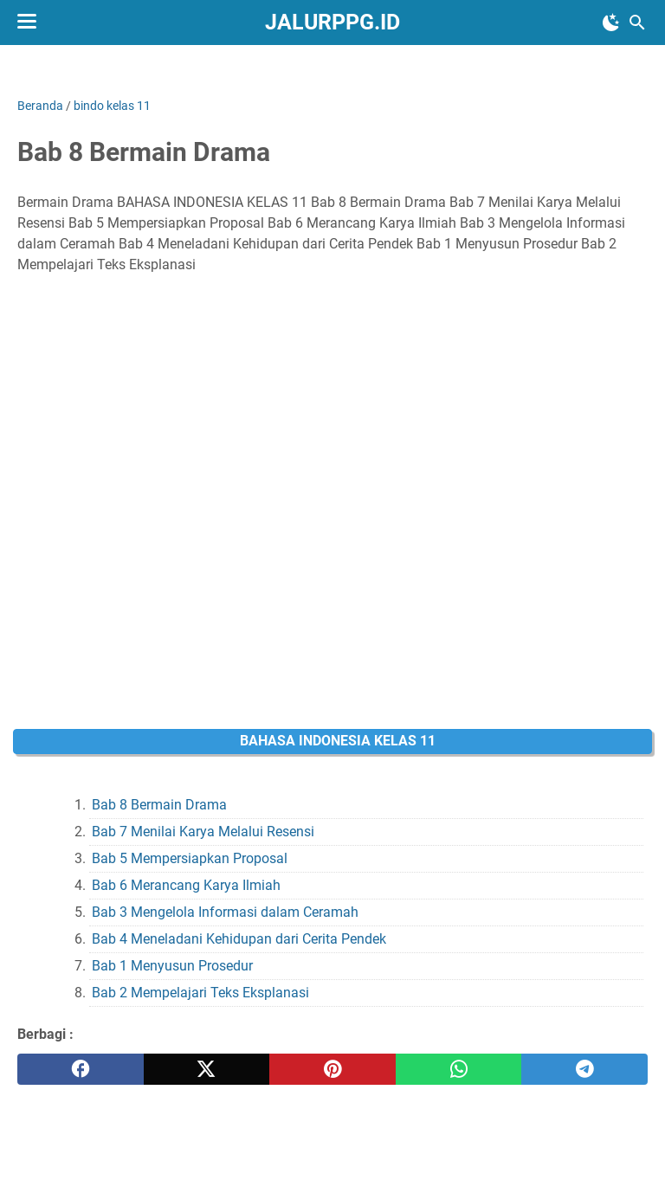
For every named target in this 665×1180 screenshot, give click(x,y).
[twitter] (207, 1069)
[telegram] (584, 1069)
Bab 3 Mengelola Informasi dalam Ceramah (225, 912)
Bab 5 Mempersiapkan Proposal (189, 858)
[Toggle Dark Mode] (611, 22)
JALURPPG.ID (332, 22)
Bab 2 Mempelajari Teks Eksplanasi (200, 992)
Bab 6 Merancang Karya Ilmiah (186, 885)
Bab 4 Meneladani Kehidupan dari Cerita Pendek (239, 939)
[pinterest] (332, 1069)
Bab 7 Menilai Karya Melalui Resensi (203, 831)
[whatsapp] (459, 1069)
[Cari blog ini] (637, 22)
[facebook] (80, 1069)
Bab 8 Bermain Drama (159, 804)
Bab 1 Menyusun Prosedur (172, 966)
